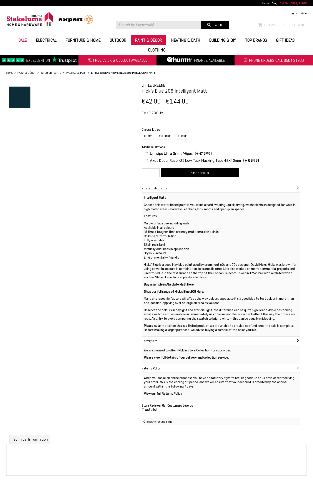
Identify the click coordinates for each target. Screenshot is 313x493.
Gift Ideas (285, 40)
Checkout (297, 25)
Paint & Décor (148, 40)
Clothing (156, 50)
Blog (275, 3)
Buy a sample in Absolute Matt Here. (169, 284)
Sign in (294, 13)
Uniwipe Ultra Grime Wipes (180, 154)
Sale (22, 40)
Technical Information (30, 439)
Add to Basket (200, 172)
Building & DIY (222, 40)
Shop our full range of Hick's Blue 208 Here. (174, 292)
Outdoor (118, 40)
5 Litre (182, 136)
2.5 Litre (165, 136)
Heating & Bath (185, 40)
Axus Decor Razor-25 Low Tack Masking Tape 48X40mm (204, 161)
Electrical (46, 40)
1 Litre (148, 136)
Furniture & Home (82, 40)
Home (266, 3)
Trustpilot (150, 410)
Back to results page (159, 421)
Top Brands (256, 40)
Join (304, 13)
